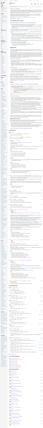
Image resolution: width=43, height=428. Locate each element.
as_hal (16, 140)
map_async (14, 209)
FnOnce (18, 212)
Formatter (19, 296)
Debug (12, 295)
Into (12, 408)
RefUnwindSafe (14, 359)
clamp (12, 323)
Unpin (12, 364)
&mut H (23, 301)
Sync (12, 362)
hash (11, 301)
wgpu (4, 2)
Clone (12, 287)
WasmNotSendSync (29, 142)
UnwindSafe (14, 367)
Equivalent (16, 391)
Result (20, 212)
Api (19, 140)
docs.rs (30, 0)
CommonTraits (15, 414)
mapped (22, 243)
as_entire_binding (15, 133)
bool (21, 330)
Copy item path (15, 3)
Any (13, 371)
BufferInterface (20, 280)
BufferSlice (36, 175)
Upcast (14, 413)
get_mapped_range (15, 239)
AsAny (14, 374)
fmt (11, 296)
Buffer (12, 132)
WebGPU (18, 18)
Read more (20, 290)
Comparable (16, 386)
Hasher (15, 301)
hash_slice (12, 304)
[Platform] (11, 0)
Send (12, 361)
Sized (13, 316)
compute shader (15, 43)
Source (10, 4)
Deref (17, 142)
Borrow (14, 377)
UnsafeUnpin (13, 365)
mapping (36, 14)
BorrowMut (14, 380)
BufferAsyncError (26, 212)
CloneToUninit (15, 383)
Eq (11, 354)
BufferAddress (22, 175)
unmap (13, 190)
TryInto (15, 410)
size (13, 199)
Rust (33, 0)
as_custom (14, 280)
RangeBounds (18, 175)
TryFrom (15, 407)
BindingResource (25, 133)
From (13, 399)
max (11, 314)
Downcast (14, 390)
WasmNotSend (33, 212)
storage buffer (28, 43)
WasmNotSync (17, 422)
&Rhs (18, 333)
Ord (12, 310)
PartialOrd (13, 337)
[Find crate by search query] (40, 0)
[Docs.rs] (2, 0)
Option (12, 142)
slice (13, 175)
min (11, 319)
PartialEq (13, 328)
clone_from (12, 291)
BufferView (13, 242)
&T (30, 280)
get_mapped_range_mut (16, 260)
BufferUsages (20, 204)
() (22, 212)
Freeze (12, 358)
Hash (12, 300)
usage (13, 204)
